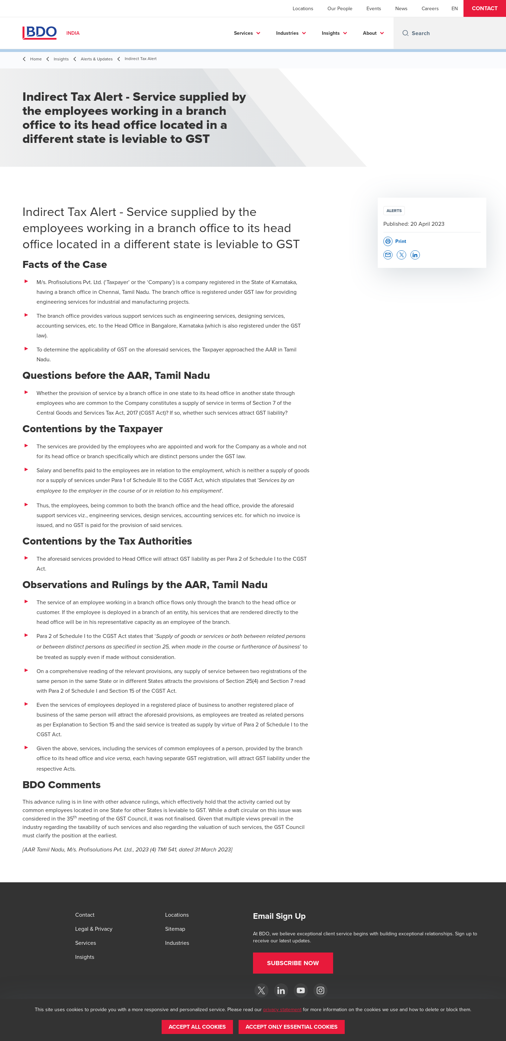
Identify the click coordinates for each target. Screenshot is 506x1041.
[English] (455, 8)
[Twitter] (261, 990)
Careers (430, 8)
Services (243, 33)
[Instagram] (320, 990)
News (401, 8)
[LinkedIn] (281, 990)
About (370, 33)
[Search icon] (405, 33)
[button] (484, 8)
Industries (287, 33)
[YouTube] (300, 990)
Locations (303, 8)
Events (373, 8)
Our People (339, 8)
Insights (331, 33)
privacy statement (282, 1009)
